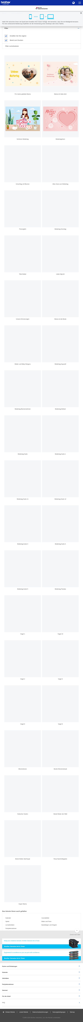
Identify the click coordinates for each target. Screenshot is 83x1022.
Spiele (7, 921)
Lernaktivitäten (10, 925)
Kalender (8, 918)
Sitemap (72, 1012)
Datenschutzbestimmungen (40, 1012)
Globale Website (10, 1012)
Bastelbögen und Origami (49, 925)
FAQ (3, 1002)
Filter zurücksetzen (12, 46)
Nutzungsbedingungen (59, 1012)
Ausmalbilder (45, 918)
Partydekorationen (11, 928)
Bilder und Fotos (46, 921)
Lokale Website (23, 1012)
